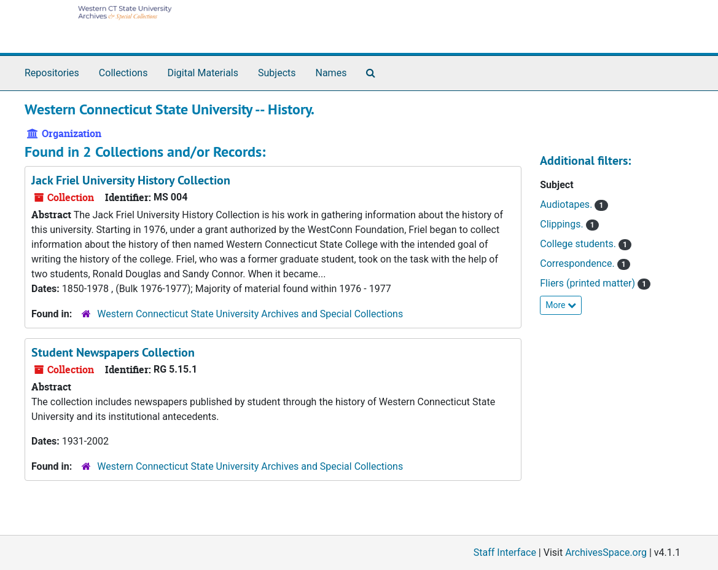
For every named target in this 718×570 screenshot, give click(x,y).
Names (331, 73)
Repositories (52, 73)
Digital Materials (202, 73)
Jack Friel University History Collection (130, 180)
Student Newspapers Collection (113, 352)
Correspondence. (578, 263)
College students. (579, 244)
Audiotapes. (567, 204)
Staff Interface (505, 552)
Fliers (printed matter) (589, 283)
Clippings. (562, 224)
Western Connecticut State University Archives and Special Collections (250, 314)
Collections (123, 73)
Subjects (276, 73)
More (560, 305)
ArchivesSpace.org (606, 552)
